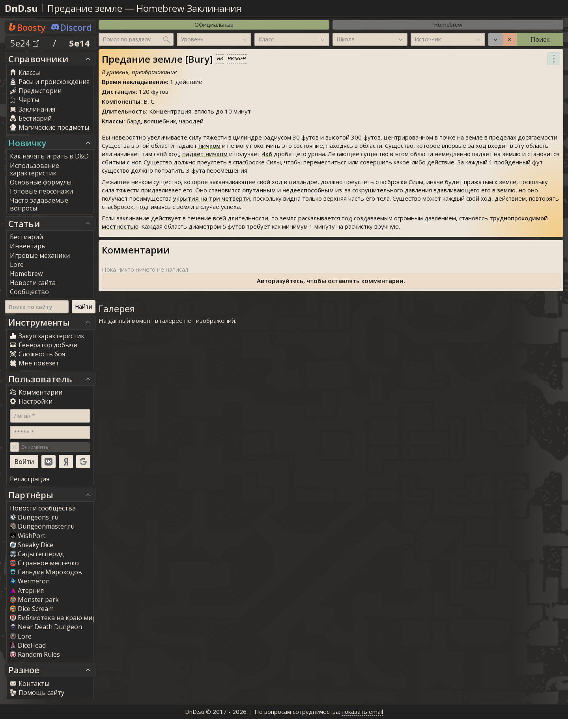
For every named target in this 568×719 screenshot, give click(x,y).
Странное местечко (44, 563)
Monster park (34, 599)
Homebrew (448, 24)
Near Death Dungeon (46, 626)
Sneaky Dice (31, 544)
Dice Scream (32, 608)
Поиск (540, 39)
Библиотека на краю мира (55, 617)
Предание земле (84, 8)
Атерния (27, 590)
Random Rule (35, 654)
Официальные (214, 24)
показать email (362, 711)
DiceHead (28, 645)
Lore (21, 636)
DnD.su (21, 8)
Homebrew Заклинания (188, 8)
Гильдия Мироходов (46, 572)
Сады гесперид (37, 553)
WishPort (27, 535)
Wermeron (30, 581)
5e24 (24, 43)
